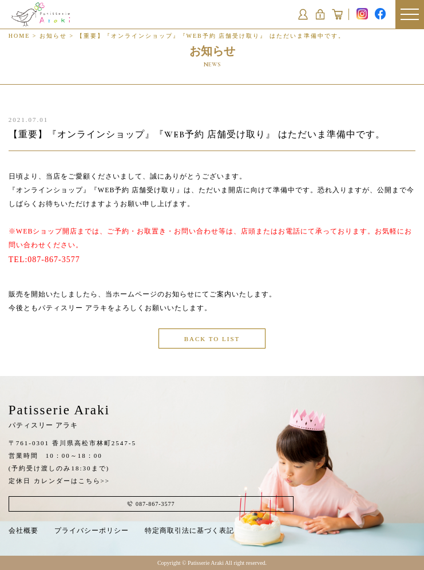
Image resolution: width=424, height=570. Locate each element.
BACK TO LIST (212, 338)
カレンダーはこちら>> (72, 480)
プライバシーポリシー (91, 531)
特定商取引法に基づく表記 (189, 531)
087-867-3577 (53, 259)
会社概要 (23, 531)
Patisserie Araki (59, 416)
